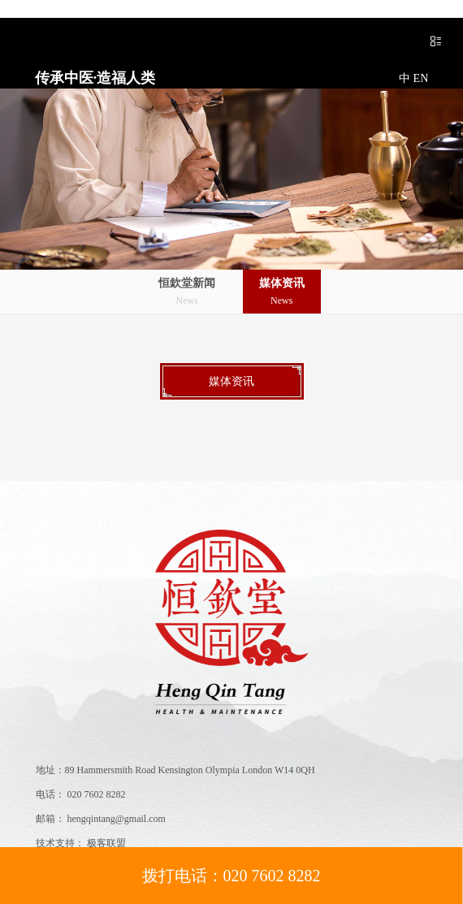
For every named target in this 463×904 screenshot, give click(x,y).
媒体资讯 (282, 293)
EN (421, 78)
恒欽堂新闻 (186, 293)
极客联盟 (106, 843)
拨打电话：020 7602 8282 (231, 876)
